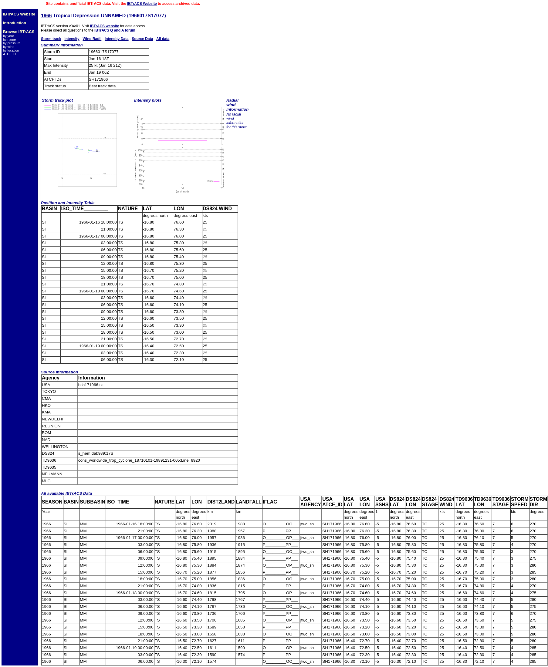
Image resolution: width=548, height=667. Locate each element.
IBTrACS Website (142, 4)
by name (9, 39)
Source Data (142, 39)
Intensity (71, 39)
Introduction (14, 23)
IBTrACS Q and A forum (114, 30)
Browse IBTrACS (18, 31)
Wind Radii (92, 39)
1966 (46, 15)
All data (162, 39)
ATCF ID (9, 54)
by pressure (11, 43)
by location (11, 50)
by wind (8, 47)
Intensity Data (117, 39)
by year (8, 36)
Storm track (51, 39)
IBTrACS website (104, 26)
